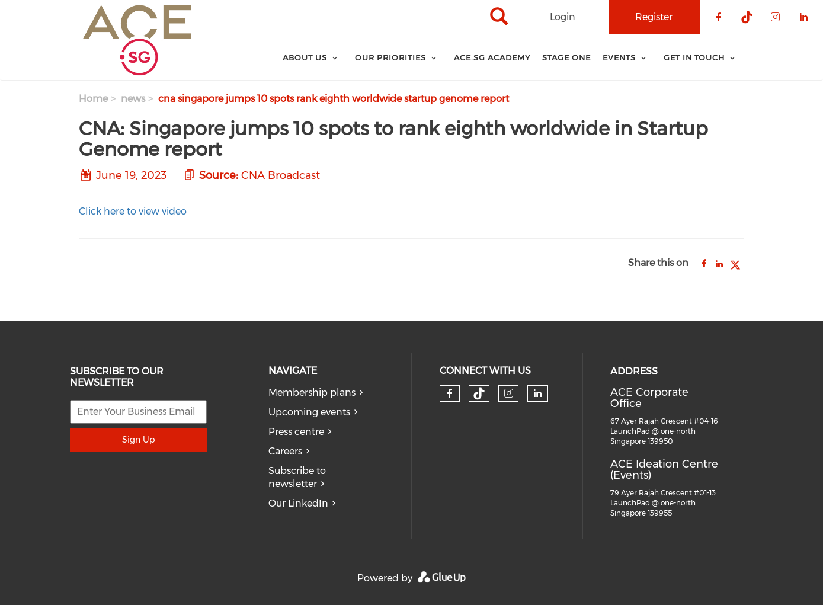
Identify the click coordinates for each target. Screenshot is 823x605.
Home (93, 98)
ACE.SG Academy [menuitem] (492, 57)
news (133, 98)
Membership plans (312, 392)
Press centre (296, 431)
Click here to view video (133, 211)
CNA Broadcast (280, 175)
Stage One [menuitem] (566, 57)
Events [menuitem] (619, 57)
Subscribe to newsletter (297, 477)
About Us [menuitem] (305, 57)
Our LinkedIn (298, 503)
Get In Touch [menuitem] (694, 57)
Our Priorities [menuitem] (390, 57)
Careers (285, 451)
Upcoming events (309, 412)
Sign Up (138, 439)
